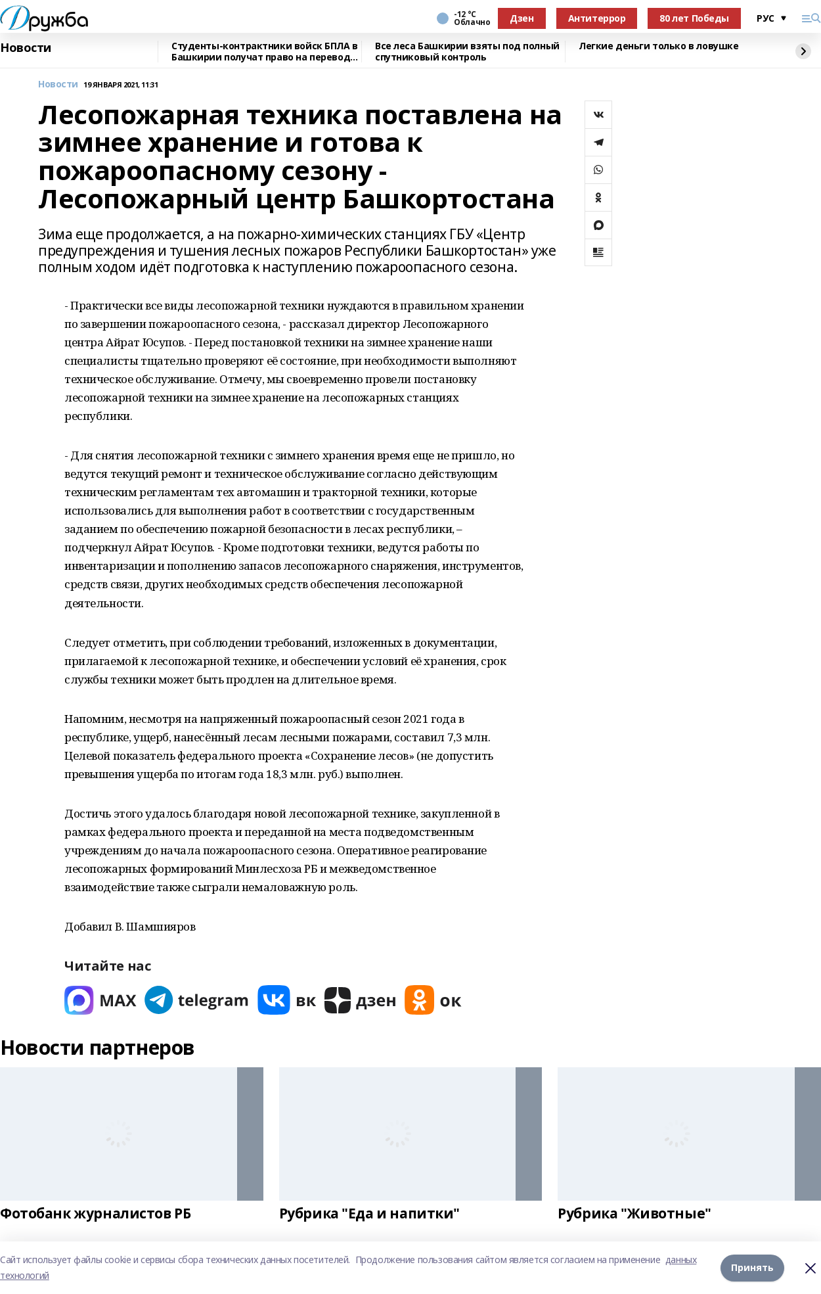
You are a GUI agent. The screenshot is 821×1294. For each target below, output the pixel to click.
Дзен (521, 18)
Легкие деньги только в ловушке (658, 46)
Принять (752, 1267)
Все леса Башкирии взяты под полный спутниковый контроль (467, 51)
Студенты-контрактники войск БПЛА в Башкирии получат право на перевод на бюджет (264, 51)
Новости (25, 48)
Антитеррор (597, 18)
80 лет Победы (694, 18)
